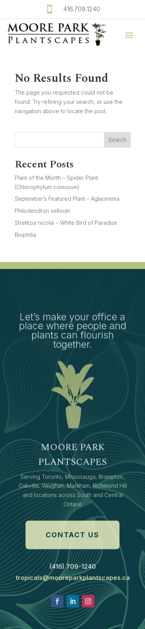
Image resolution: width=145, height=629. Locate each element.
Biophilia (25, 234)
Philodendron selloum (42, 210)
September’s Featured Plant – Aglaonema (67, 198)
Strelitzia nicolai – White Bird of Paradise (66, 222)
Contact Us (72, 557)
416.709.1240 (81, 9)
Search (117, 139)
